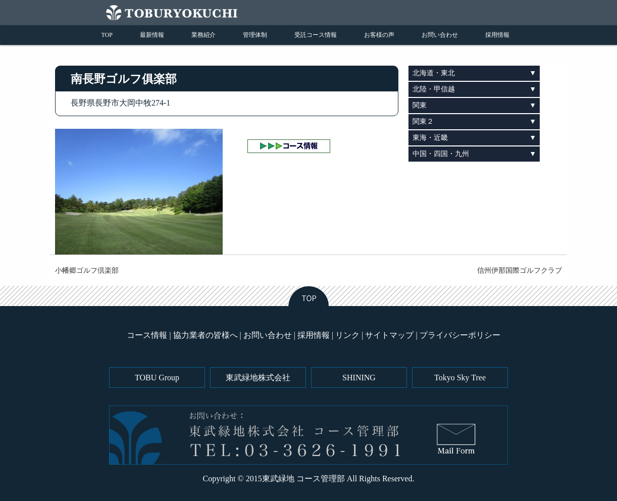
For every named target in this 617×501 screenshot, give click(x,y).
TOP (107, 34)
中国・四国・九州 (441, 154)
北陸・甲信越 (434, 89)
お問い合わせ (440, 34)
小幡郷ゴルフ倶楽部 (87, 270)
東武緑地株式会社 (258, 377)
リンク (347, 335)
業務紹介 (203, 34)
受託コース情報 (315, 34)
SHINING (359, 377)
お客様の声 (379, 34)
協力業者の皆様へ (205, 335)
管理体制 (255, 34)
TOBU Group (157, 377)
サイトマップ (389, 335)
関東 (420, 105)
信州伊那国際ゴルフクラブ (519, 270)
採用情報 (497, 34)
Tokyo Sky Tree (460, 377)
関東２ (423, 121)
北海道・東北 (434, 73)
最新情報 (152, 34)
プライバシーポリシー (460, 335)
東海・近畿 (430, 137)
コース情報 (147, 335)
